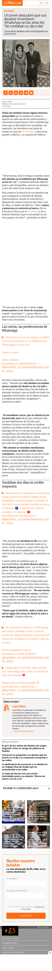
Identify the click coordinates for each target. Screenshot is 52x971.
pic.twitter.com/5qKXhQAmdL (19, 363)
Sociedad (9, 11)
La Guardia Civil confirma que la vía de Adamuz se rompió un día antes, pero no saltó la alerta (13, 840)
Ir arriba (43, 927)
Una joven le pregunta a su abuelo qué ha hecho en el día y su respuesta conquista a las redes (24, 758)
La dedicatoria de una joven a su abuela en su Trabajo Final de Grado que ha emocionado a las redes (25, 767)
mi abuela (32, 211)
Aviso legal (7, 948)
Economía (34, 830)
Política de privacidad (13, 952)
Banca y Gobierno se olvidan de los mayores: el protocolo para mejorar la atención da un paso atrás (13, 814)
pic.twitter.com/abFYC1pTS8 (18, 653)
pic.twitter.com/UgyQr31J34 (18, 686)
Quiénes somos (9, 943)
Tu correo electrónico (16, 890)
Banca (7, 805)
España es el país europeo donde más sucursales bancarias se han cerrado (38, 816)
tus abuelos (28, 131)
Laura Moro (7, 101)
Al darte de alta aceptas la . (26, 907)
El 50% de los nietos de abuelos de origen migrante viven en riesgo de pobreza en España (24, 748)
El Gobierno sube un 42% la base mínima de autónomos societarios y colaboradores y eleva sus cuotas (38, 839)
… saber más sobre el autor (23, 731)
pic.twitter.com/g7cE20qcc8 (18, 515)
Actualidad (10, 832)
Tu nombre (11, 878)
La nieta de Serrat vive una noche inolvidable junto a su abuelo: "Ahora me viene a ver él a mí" (23, 776)
